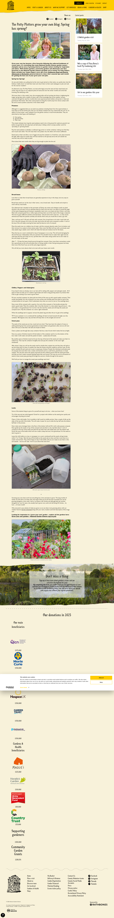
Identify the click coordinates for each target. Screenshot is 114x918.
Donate (79, 3)
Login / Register (90, 3)
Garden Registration (54, 881)
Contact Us (71, 876)
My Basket (98, 3)
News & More (82, 7)
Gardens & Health (95, 7)
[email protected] (27, 509)
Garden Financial (53, 883)
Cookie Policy (72, 891)
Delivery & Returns (54, 878)
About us (30, 881)
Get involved (71, 7)
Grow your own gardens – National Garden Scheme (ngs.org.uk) (34, 516)
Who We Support (59, 7)
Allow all (101, 905)
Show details (23, 915)
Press (69, 885)
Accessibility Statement (76, 896)
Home (29, 7)
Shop (104, 7)
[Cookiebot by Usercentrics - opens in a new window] (10, 915)
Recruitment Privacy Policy (77, 893)
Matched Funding (53, 886)
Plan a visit (31, 878)
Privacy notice (72, 888)
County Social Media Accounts (75, 882)
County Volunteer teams (76, 878)
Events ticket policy (54, 888)
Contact (104, 3)
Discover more (32, 883)
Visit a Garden (37, 7)
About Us (48, 7)
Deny (101, 909)
